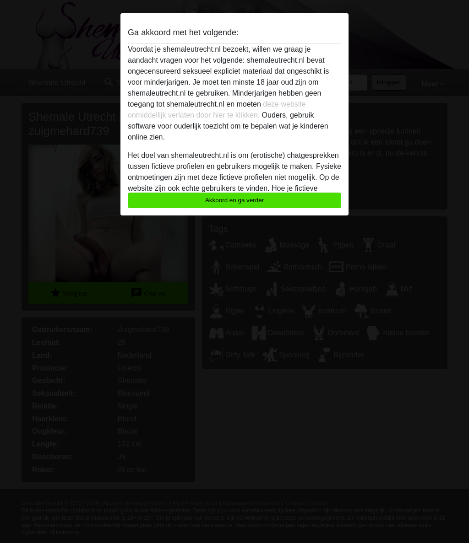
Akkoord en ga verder (234, 200)
